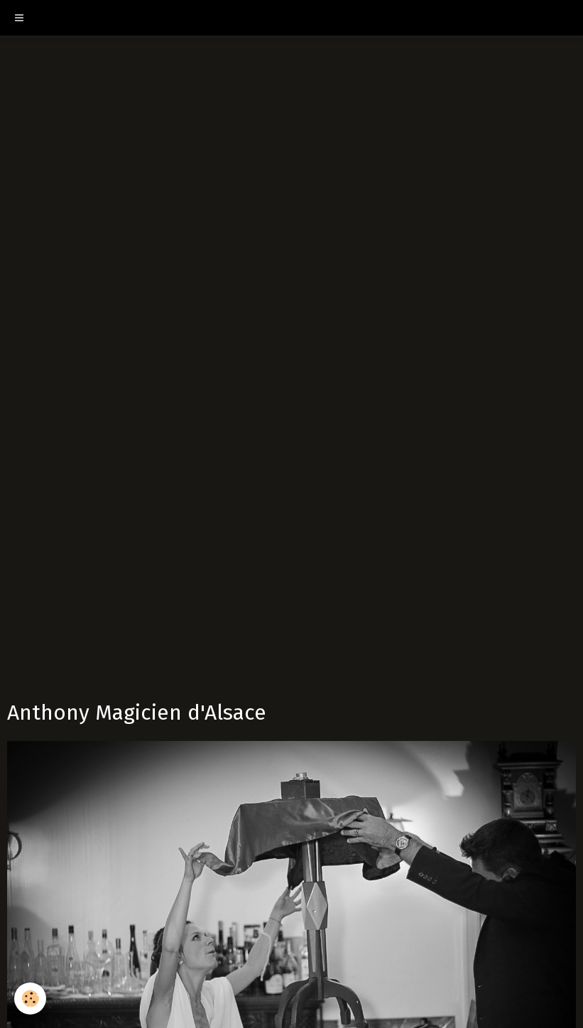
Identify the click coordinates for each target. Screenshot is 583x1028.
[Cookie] (30, 999)
